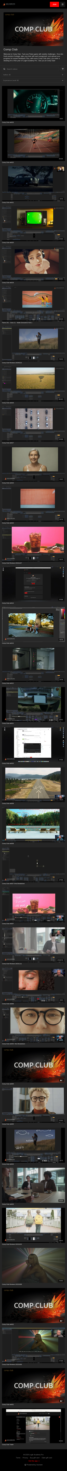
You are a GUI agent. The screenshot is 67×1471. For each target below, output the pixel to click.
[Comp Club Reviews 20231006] (33, 1364)
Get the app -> (34, 1461)
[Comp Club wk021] (33, 202)
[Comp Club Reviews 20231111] (33, 964)
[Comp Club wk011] (33, 723)
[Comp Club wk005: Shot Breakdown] (33, 1044)
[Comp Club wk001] (33, 1404)
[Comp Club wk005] (33, 1084)
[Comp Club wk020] (33, 242)
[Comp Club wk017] (33, 443)
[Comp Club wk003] (33, 1204)
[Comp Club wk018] (33, 403)
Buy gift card (34, 1458)
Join (54, 4)
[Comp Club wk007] (33, 924)
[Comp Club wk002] (33, 1324)
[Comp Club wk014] (33, 603)
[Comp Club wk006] (33, 1004)
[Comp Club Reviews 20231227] (33, 563)
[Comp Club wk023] (33, 122)
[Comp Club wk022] (33, 162)
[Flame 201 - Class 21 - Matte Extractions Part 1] (33, 323)
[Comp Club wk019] (33, 283)
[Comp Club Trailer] (33, 1445)
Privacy (25, 1458)
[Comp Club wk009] (33, 803)
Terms (18, 1458)
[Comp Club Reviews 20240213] (33, 363)
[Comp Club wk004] (33, 1164)
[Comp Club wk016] (33, 483)
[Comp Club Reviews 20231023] (33, 1244)
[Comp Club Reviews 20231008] (33, 1284)
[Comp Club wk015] (33, 523)
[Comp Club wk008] (33, 843)
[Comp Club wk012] (33, 683)
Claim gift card (47, 1458)
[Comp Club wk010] (33, 763)
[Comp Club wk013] (33, 643)
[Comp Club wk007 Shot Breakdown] (33, 884)
